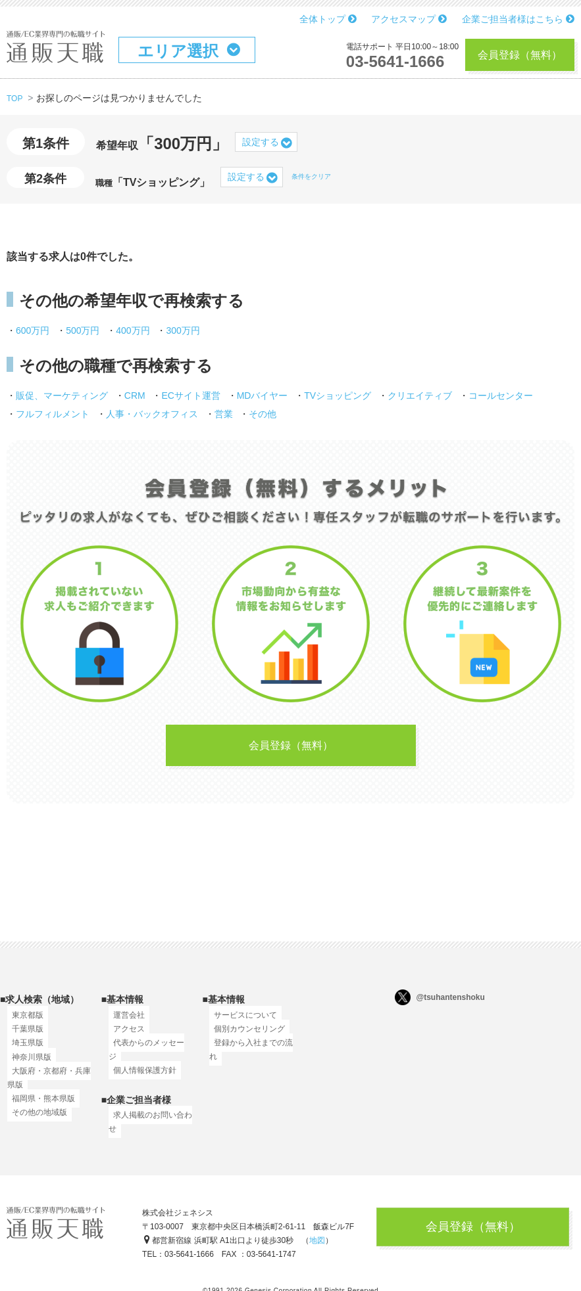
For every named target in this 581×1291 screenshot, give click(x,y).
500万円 (82, 330)
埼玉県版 (23, 1050)
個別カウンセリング (244, 1036)
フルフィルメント (52, 414)
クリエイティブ (420, 395)
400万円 (132, 330)
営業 (224, 414)
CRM (134, 395)
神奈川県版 (27, 1065)
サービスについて (240, 1023)
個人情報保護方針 (140, 1065)
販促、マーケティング (62, 395)
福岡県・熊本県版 (38, 1106)
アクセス (124, 1036)
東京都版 (23, 1023)
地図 (317, 1235)
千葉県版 (23, 1036)
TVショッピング (337, 395)
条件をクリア (311, 176)
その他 (262, 414)
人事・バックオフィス (152, 414)
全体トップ (328, 19)
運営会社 (124, 1023)
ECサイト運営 (190, 395)
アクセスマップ (409, 19)
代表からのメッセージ (148, 1050)
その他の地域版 (35, 1120)
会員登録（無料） (520, 54)
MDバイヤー (262, 395)
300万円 (182, 330)
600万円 (32, 330)
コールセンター (500, 395)
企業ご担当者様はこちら (518, 19)
